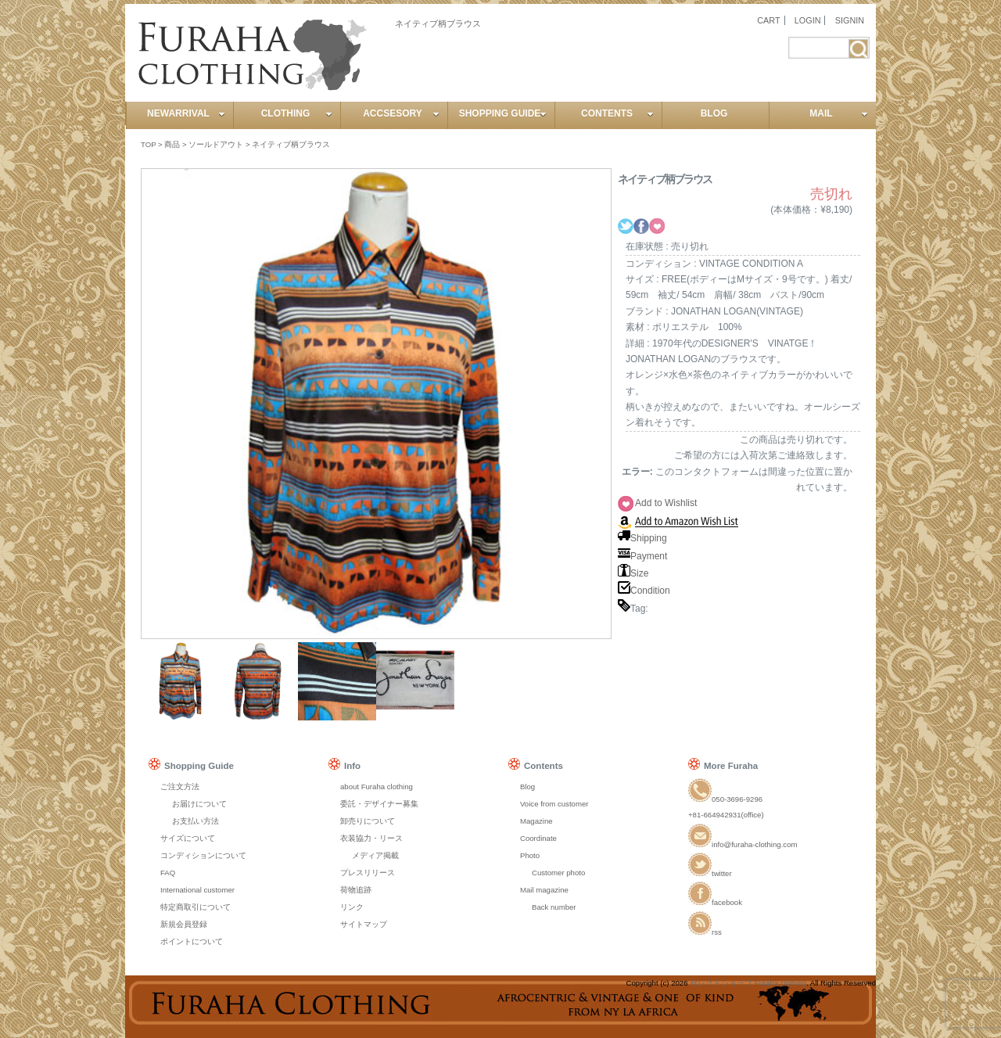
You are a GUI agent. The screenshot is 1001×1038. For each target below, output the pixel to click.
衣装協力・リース (371, 838)
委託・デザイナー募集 (379, 803)
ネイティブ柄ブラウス (291, 144)
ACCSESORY (401, 113)
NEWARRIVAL (186, 113)
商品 (172, 144)
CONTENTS (617, 113)
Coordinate (538, 838)
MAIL (838, 113)
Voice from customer (554, 803)
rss (705, 932)
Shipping (642, 538)
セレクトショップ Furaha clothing (748, 983)
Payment (642, 556)
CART (768, 20)
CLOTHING (296, 113)
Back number (554, 907)
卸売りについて (367, 821)
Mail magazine (544, 889)
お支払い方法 (195, 821)
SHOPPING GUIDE (503, 113)
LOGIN (808, 20)
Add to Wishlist (666, 502)
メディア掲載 (375, 855)
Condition (644, 590)
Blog (527, 786)
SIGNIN (849, 20)
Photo (530, 855)
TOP (148, 144)
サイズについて (187, 838)
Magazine (536, 821)
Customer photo (558, 872)
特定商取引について (195, 907)
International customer (197, 889)
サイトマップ (363, 924)
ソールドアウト (215, 144)
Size (633, 573)
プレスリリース (367, 872)
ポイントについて (191, 941)
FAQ (167, 872)
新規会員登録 (183, 924)
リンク (352, 907)
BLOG (714, 113)
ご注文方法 (179, 786)
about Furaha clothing (376, 786)
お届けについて (199, 803)
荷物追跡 (355, 889)
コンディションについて (203, 855)
